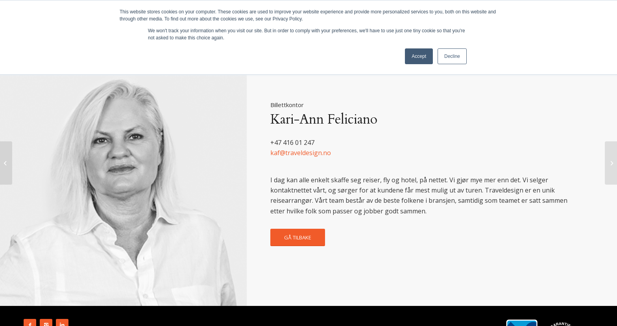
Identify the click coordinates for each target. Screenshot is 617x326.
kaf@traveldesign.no (300, 152)
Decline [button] (452, 56)
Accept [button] (419, 56)
